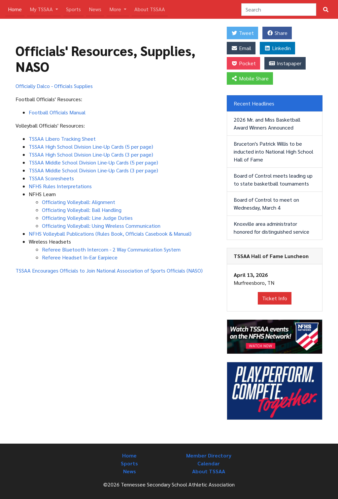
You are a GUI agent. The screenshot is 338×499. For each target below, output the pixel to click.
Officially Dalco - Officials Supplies (54, 85)
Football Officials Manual (57, 112)
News (95, 9)
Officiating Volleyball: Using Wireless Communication (101, 225)
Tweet (242, 32)
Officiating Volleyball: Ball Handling (81, 209)
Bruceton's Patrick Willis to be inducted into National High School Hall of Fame (273, 151)
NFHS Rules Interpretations (60, 186)
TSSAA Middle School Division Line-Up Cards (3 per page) (93, 170)
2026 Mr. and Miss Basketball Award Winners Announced (267, 123)
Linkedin (277, 47)
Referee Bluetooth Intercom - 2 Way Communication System (111, 249)
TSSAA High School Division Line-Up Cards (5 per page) (91, 146)
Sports (73, 9)
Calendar (208, 463)
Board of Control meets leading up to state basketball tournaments (273, 179)
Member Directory (208, 455)
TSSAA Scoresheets (51, 178)
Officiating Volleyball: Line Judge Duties (87, 217)
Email (241, 47)
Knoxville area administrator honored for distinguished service (271, 227)
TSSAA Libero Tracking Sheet (62, 138)
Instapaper (285, 63)
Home (16, 9)
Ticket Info (274, 298)
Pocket (243, 63)
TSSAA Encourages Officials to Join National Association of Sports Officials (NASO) (109, 270)
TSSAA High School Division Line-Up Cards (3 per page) (91, 154)
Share (277, 32)
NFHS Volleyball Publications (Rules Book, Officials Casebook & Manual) (110, 233)
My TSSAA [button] (42, 9)
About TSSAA (149, 9)
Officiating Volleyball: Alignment (78, 201)
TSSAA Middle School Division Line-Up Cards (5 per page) (93, 162)
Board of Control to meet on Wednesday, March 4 (266, 203)
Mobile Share (250, 78)
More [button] (115, 9)
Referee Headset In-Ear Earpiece (80, 257)
